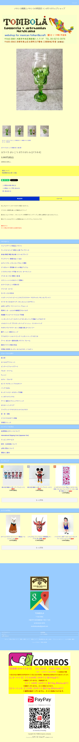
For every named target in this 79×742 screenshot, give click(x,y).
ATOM (45, 642)
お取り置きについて (7, 448)
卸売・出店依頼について (9, 444)
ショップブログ (35, 642)
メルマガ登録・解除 (69, 639)
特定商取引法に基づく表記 (9, 173)
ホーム (3, 140)
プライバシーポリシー (58, 639)
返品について (5, 170)
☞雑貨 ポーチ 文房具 (26, 140)
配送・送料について (25, 639)
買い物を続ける (5, 191)
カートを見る (44, 634)
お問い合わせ (5, 636)
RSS (42, 642)
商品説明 (20, 198)
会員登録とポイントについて (10, 431)
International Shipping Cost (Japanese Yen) (15, 435)
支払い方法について (14, 639)
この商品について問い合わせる (10, 188)
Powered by (39, 737)
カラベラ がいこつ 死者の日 (13, 140)
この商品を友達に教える (8, 185)
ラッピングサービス (7, 440)
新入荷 (8, 141)
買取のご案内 (5, 452)
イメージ (59, 198)
